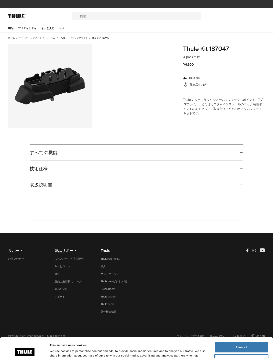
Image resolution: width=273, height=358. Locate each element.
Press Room (108, 289)
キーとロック (62, 266)
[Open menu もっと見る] (50, 28)
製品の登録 (61, 289)
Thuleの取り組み (111, 258)
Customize (241, 339)
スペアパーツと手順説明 (69, 258)
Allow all (241, 327)
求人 (103, 266)
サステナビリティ (111, 274)
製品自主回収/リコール (68, 281)
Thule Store (108, 304)
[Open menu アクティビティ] (29, 28)
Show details (58, 350)
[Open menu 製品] (13, 28)
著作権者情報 (109, 311)
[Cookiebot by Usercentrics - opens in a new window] (24, 350)
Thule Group (108, 296)
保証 (57, 274)
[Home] (40, 16)
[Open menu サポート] (66, 28)
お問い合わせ (16, 258)
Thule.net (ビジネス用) (114, 281)
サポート (59, 296)
